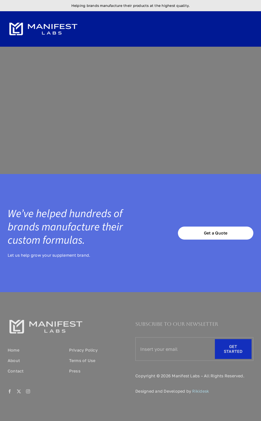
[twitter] (19, 392)
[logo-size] (43, 20)
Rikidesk (200, 392)
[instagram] (28, 392)
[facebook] (10, 392)
